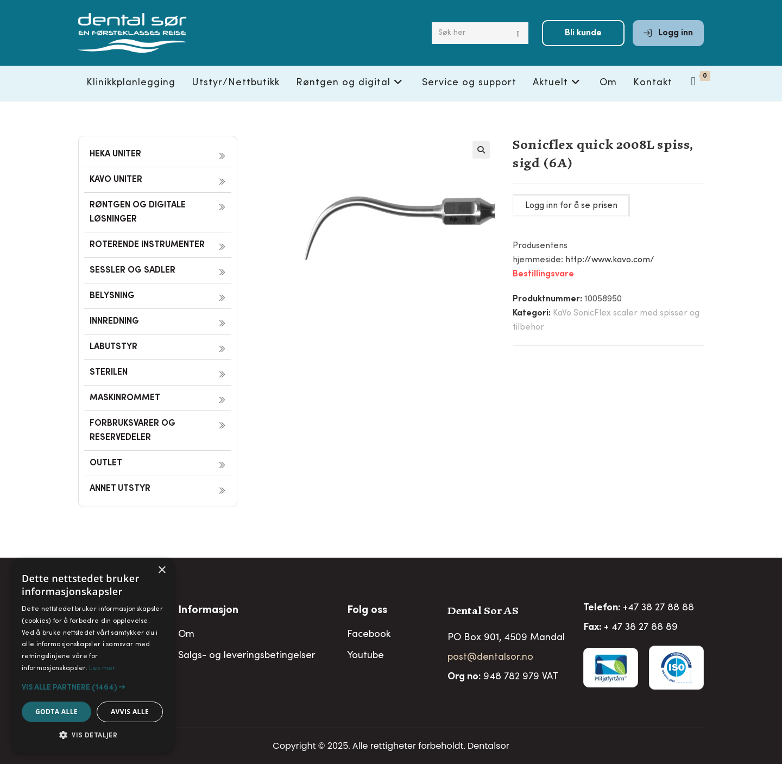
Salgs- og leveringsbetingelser (247, 656)
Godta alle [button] (56, 711)
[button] (481, 150)
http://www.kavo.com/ (609, 260)
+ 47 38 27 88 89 (641, 628)
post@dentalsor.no (490, 657)
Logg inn (668, 33)
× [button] (161, 570)
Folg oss (367, 610)
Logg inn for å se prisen (571, 205)
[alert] (92, 656)
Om (186, 635)
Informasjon (208, 610)
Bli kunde (583, 33)
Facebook (368, 635)
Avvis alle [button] (130, 711)
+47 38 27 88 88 (658, 608)
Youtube (365, 656)
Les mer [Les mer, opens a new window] (102, 668)
